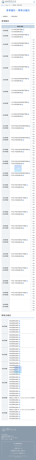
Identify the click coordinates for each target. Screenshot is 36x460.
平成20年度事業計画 (16, 242)
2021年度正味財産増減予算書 (19, 78)
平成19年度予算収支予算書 (18, 254)
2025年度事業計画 (16, 37)
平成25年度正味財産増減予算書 (20, 173)
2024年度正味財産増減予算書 (19, 43)
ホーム (2, 5)
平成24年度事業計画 (16, 187)
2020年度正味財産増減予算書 (19, 90)
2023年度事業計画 (16, 57)
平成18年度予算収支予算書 (18, 268)
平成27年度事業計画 (16, 151)
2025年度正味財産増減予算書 (19, 35)
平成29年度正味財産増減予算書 (20, 126)
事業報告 (5, 16)
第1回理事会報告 (14, 332)
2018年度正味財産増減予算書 (19, 114)
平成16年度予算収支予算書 (18, 292)
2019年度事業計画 (16, 104)
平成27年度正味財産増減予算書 (20, 149)
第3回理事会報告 (14, 327)
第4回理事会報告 (14, 325)
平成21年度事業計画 (16, 228)
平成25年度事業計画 (16, 175)
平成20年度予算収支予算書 (18, 240)
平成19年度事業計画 (16, 256)
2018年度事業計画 (16, 116)
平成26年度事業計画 (16, 163)
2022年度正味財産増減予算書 (19, 67)
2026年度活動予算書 (17, 29)
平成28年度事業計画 (16, 140)
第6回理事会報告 (14, 321)
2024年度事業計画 (16, 45)
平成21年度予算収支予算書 (18, 226)
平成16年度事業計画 (16, 295)
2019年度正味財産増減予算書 (19, 102)
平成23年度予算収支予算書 (18, 198)
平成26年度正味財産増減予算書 (20, 161)
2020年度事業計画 (16, 92)
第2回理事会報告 (14, 330)
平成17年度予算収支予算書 (18, 281)
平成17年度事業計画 (16, 283)
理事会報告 (14, 16)
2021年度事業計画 (16, 81)
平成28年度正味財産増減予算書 (20, 138)
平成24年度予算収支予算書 (18, 185)
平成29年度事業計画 (16, 128)
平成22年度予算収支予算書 (18, 212)
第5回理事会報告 (14, 323)
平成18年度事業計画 (16, 270)
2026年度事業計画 (16, 31)
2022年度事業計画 (16, 69)
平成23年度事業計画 (16, 200)
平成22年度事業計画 (16, 214)
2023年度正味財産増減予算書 (19, 55)
